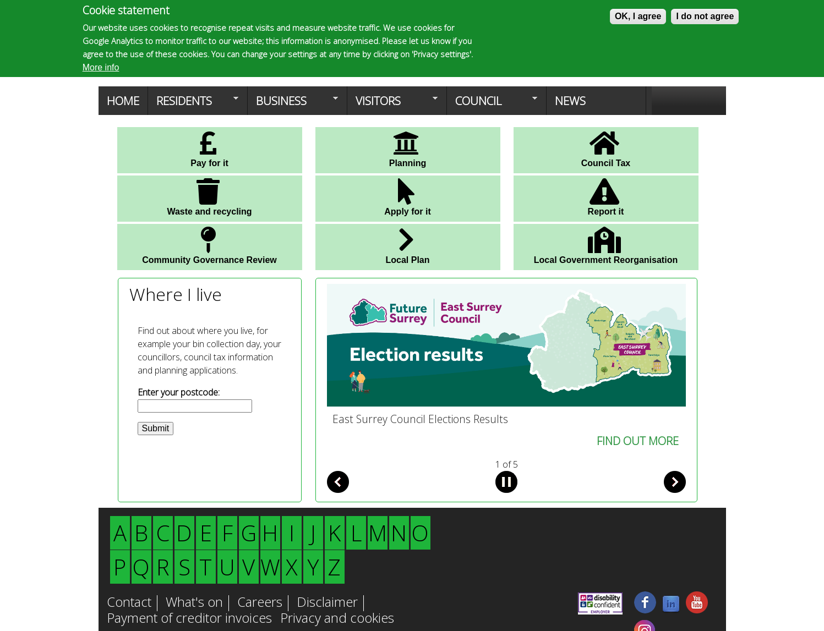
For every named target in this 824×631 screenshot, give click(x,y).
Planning (408, 149)
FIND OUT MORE (638, 441)
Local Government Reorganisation (606, 246)
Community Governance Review (209, 246)
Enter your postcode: (179, 392)
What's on (194, 603)
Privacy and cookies (337, 619)
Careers (259, 603)
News (570, 100)
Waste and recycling (209, 197)
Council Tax (606, 149)
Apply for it (407, 197)
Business (293, 104)
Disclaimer (327, 603)
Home (123, 100)
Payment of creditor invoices (189, 619)
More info (101, 67)
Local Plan (407, 246)
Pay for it (209, 149)
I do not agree (705, 16)
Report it (606, 197)
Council (492, 104)
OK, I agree (638, 16)
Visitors (392, 104)
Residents (193, 104)
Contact (129, 603)
